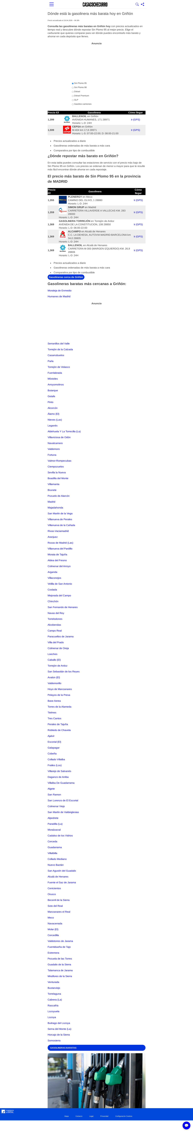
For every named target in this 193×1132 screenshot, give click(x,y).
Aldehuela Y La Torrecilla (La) (64, 431)
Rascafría (53, 1005)
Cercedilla (53, 935)
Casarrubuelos (56, 355)
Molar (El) (53, 929)
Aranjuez (53, 537)
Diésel (76, 91)
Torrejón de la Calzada (60, 349)
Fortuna (52, 455)
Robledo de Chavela (59, 730)
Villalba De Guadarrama (61, 782)
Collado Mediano (57, 859)
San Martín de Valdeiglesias (63, 812)
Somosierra (54, 1040)
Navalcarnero (55, 443)
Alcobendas (54, 624)
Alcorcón (53, 408)
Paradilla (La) (55, 824)
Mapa (66, 1116)
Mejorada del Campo (59, 595)
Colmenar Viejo (56, 806)
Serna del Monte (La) (59, 1029)
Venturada (53, 982)
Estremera (53, 952)
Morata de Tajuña (57, 554)
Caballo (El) (54, 659)
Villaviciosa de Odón (59, 437)
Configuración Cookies (123, 1116)
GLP (75, 100)
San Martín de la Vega (60, 513)
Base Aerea (54, 700)
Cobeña (52, 753)
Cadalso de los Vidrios (60, 835)
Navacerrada (55, 923)
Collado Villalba (56, 759)
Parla (51, 361)
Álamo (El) (53, 413)
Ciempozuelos (56, 466)
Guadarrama (55, 847)
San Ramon (54, 794)
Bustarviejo (54, 988)
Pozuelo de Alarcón (59, 496)
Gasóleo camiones (81, 104)
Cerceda (52, 841)
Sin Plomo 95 (79, 83)
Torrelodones (55, 619)
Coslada (52, 589)
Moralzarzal (54, 829)
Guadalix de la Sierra (59, 964)
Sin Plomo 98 (79, 87)
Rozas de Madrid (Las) (60, 542)
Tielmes (52, 712)
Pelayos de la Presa (59, 695)
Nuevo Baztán (56, 865)
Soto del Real (55, 906)
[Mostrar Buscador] (137, 5)
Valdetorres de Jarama (60, 941)
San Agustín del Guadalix (62, 870)
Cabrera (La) (55, 999)
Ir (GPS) (135, 119)
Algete (51, 788)
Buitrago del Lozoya (59, 1023)
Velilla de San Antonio (60, 583)
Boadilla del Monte (58, 478)
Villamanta (53, 484)
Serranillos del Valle (59, 343)
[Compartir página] (142, 5)
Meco (51, 917)
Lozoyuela (53, 1011)
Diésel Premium (80, 96)
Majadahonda (55, 507)
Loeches (52, 654)
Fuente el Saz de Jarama (62, 882)
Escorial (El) (54, 741)
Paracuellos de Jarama (61, 636)
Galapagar (54, 747)
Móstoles (53, 378)
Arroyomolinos (56, 384)
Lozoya (52, 1017)
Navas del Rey (56, 613)
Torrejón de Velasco (59, 367)
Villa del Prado (56, 642)
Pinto (50, 402)
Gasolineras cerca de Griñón (66, 277)
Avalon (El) (54, 677)
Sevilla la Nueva (57, 472)
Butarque (53, 390)
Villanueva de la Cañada (61, 525)
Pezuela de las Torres (60, 958)
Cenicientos (54, 888)
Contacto (79, 1116)
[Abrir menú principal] (51, 4)
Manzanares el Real (59, 911)
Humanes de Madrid (59, 296)
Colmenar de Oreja (58, 648)
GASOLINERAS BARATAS (63, 1048)
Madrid (51, 501)
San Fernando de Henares (63, 607)
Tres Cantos (54, 718)
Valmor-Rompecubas (59, 460)
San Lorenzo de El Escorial (63, 800)
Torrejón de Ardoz (57, 665)
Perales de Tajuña (58, 724)
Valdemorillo (54, 683)
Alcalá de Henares (58, 876)
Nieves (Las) (55, 419)
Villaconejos (54, 578)
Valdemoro (54, 449)
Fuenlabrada (55, 372)
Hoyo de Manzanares (60, 689)
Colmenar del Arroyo (59, 566)
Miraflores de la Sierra (60, 976)
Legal (91, 1116)
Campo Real (55, 630)
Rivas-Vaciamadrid (58, 531)
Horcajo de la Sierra (59, 1034)
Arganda (52, 572)
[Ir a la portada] (95, 4)
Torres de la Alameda (59, 706)
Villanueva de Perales (60, 519)
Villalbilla (52, 853)
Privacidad (104, 1116)
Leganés (53, 425)
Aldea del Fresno (57, 560)
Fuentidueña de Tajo (59, 947)
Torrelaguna (54, 993)
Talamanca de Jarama (60, 970)
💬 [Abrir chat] (186, 1125)
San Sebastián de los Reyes (64, 671)
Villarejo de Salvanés (59, 771)
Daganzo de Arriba (58, 777)
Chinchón (53, 601)
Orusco (52, 894)
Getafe (51, 396)
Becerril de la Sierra (59, 900)
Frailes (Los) (55, 765)
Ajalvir (51, 736)
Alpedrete (53, 818)
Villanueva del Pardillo (60, 548)
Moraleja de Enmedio (60, 290)
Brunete (52, 490)
